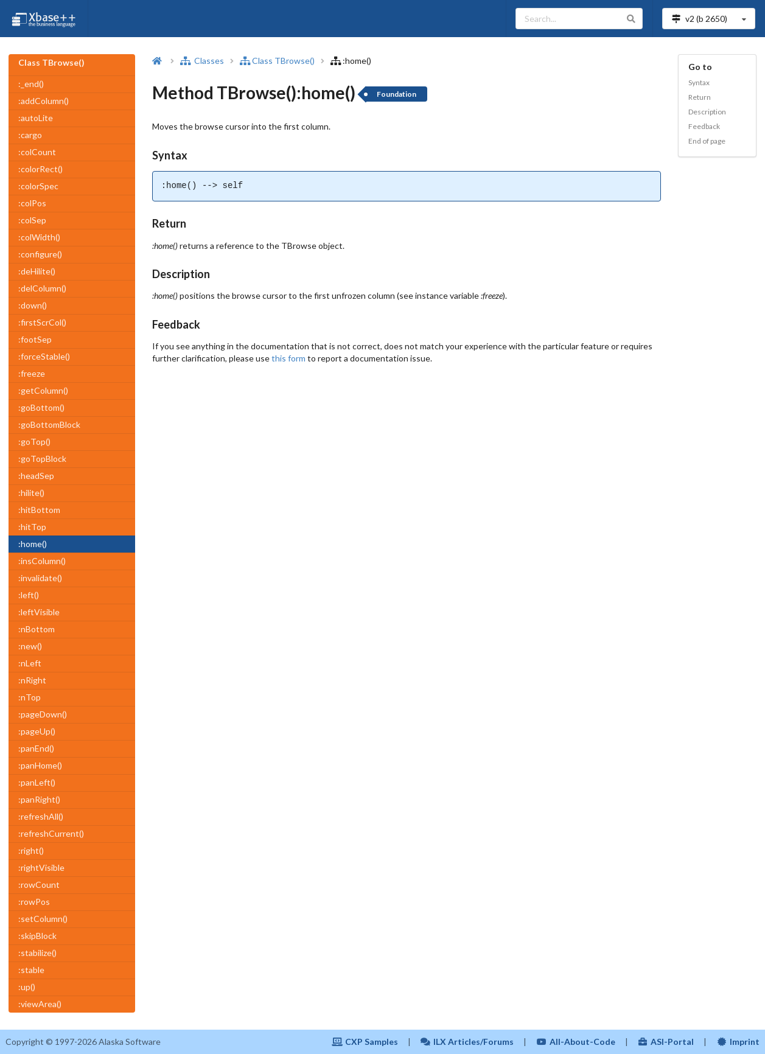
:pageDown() (42, 714)
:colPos (32, 203)
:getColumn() (43, 390)
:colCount (37, 152)
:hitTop (32, 527)
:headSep (36, 475)
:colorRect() (40, 169)
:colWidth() (39, 237)
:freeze (31, 373)
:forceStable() (44, 356)
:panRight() (39, 799)
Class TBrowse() (277, 60)
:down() (32, 305)
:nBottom (36, 629)
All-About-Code (575, 1041)
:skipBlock (37, 935)
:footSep (35, 339)
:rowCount (39, 884)
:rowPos (34, 901)
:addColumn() (43, 101)
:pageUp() (36, 731)
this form (288, 358)
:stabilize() (37, 953)
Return (699, 97)
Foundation (396, 94)
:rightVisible (41, 867)
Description (707, 111)
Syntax (699, 82)
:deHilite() (36, 271)
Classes (202, 60)
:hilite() (31, 492)
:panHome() (40, 765)
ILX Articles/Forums (467, 1041)
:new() (30, 646)
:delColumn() (42, 288)
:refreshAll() (40, 816)
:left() (28, 595)
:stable (31, 970)
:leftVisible (39, 612)
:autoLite (35, 118)
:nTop (29, 697)
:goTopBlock (42, 458)
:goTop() (34, 441)
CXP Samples (365, 1041)
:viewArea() (39, 1004)
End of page (706, 140)
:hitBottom (39, 509)
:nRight (32, 680)
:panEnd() (36, 748)
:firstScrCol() (42, 322)
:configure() (40, 254)
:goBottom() (41, 407)
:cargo (30, 135)
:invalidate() (40, 578)
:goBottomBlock (49, 424)
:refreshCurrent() (51, 833)
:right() (31, 850)
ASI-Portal (666, 1041)
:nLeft (29, 663)
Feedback (704, 126)
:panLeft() (36, 782)
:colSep (32, 220)
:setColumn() (43, 918)
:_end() (31, 84)
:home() (32, 544)
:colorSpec (38, 186)
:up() (26, 987)
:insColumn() (42, 561)
